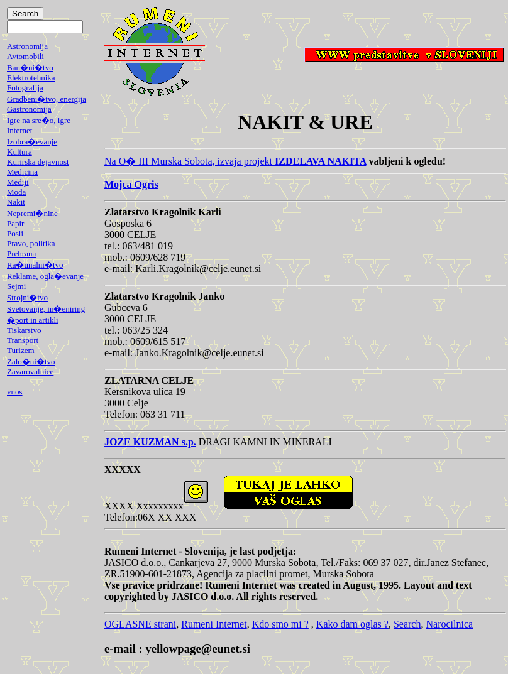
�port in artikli (32, 320)
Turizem (21, 350)
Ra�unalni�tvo (35, 264)
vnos (15, 391)
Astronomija (27, 46)
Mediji (18, 182)
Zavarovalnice (30, 371)
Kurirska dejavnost (38, 161)
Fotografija (25, 87)
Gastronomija (29, 109)
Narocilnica (449, 624)
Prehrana (21, 253)
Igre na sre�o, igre (38, 120)
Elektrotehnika (31, 77)
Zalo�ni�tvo (31, 361)
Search (407, 624)
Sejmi (16, 286)
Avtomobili (25, 56)
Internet (19, 130)
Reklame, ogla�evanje (45, 276)
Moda (16, 192)
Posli (15, 233)
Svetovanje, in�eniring (46, 308)
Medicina (22, 172)
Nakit (16, 202)
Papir (15, 223)
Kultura (19, 151)
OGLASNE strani (140, 624)
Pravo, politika (31, 243)
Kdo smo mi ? (280, 624)
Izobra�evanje (32, 141)
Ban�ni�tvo (30, 67)
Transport (22, 340)
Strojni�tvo (27, 297)
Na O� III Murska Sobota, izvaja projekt (235, 161)
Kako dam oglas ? (352, 624)
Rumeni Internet (213, 624)
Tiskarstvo (24, 330)
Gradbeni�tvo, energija (46, 99)
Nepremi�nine (32, 213)
